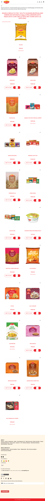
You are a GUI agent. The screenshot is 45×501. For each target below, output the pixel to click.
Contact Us (18, 442)
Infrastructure (10, 441)
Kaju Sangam (32, 306)
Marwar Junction (32, 155)
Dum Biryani (12, 343)
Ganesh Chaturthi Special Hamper (32, 118)
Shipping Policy (23, 449)
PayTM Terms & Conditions (6, 450)
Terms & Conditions (13, 449)
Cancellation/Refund (5, 449)
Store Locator (12, 442)
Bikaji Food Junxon (29, 441)
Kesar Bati (12, 80)
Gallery (15, 441)
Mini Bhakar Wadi (12, 380)
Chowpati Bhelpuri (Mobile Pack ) (32, 230)
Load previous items (6, 21)
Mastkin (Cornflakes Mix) (12, 268)
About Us (2, 441)
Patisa (12, 306)
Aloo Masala (33, 268)
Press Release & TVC (21, 441)
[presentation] (11, 487)
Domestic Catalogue (26, 442)
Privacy (19, 449)
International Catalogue (35, 442)
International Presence (5, 442)
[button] (28, 21)
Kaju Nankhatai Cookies (12, 418)
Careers (41, 441)
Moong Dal (12, 118)
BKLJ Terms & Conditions (31, 449)
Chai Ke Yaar (12, 230)
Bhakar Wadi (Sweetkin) (33, 380)
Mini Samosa (33, 343)
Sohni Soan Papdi (12, 155)
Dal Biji (21, 44)
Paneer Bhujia (12, 193)
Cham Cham (33, 80)
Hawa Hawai (33, 193)
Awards (6, 441)
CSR (21, 442)
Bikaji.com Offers (36, 441)
